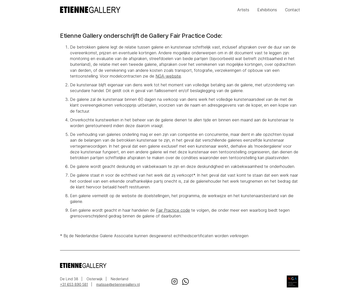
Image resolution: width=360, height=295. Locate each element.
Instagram (174, 281)
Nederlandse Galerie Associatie (292, 281)
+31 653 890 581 (74, 284)
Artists (243, 9)
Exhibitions (267, 9)
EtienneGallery (120, 10)
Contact (292, 9)
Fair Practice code (173, 210)
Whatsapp (186, 281)
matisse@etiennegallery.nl (118, 284)
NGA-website (168, 76)
